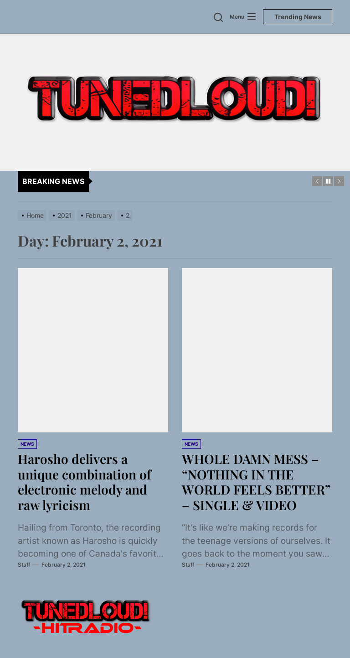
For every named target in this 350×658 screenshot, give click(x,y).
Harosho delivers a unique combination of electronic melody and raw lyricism (84, 481)
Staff (24, 564)
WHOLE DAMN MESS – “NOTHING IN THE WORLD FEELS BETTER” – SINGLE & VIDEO (256, 481)
